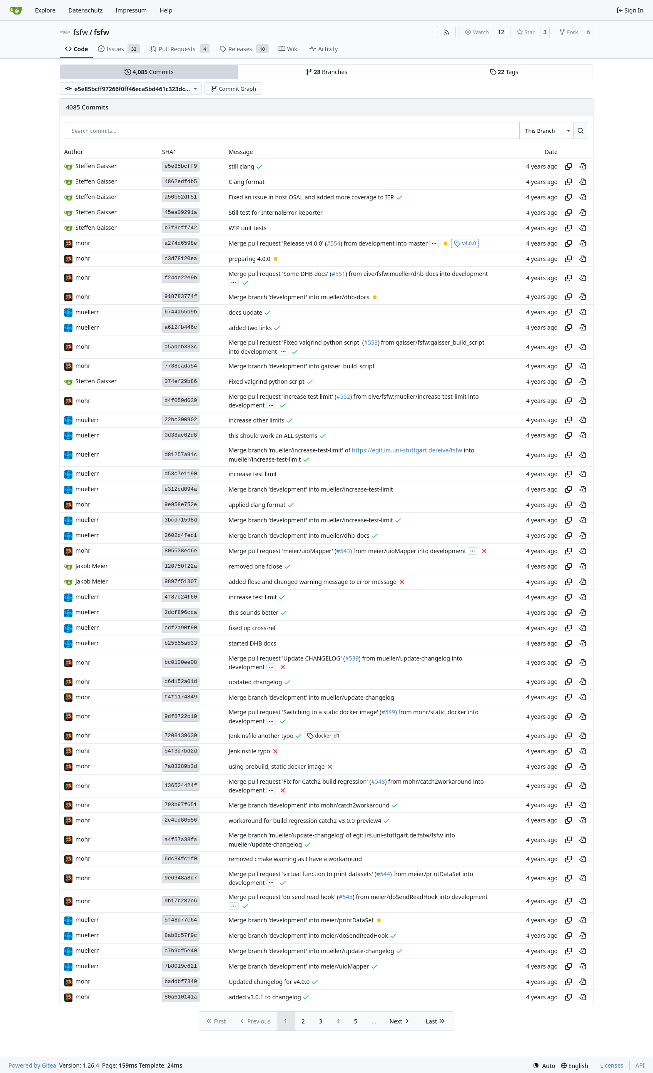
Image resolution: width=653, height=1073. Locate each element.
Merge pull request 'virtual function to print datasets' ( (302, 874)
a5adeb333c (180, 347)
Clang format (246, 182)
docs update (245, 312)
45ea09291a (180, 212)
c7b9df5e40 (180, 951)
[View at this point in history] (582, 166)
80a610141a (180, 997)
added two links (250, 328)
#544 (383, 874)
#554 (333, 243)
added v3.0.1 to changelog (265, 997)
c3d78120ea (180, 259)
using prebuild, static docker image (277, 766)
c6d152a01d (180, 681)
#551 (338, 274)
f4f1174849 (180, 697)
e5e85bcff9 (180, 166)
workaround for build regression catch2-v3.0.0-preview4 (305, 821)
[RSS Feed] (446, 32)
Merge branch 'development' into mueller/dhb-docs (299, 297)
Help (166, 10)
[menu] (544, 1066)
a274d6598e (180, 243)
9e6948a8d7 (180, 878)
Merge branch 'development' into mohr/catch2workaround (309, 805)
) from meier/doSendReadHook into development (420, 897)
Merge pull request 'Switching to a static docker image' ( (305, 712)
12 (501, 32)
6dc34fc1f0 (180, 859)
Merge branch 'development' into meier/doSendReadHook (308, 935)
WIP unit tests (248, 228)
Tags (504, 72)
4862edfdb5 (180, 182)
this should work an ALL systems (273, 436)
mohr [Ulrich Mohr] (82, 243)
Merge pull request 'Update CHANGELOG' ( (287, 658)
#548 (378, 781)
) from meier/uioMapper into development (408, 551)
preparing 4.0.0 (249, 259)
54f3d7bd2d (180, 751)
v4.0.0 (465, 243)
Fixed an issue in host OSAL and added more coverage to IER (311, 197)
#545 (346, 897)
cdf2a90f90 (180, 628)
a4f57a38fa (180, 840)
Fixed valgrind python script (266, 381)
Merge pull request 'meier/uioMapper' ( (282, 551)
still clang (241, 166)
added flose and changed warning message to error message (312, 582)
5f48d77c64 (180, 920)
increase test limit (253, 474)
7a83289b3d (180, 766)
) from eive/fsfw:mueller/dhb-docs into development (416, 274)
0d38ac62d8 (180, 435)
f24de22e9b (180, 278)
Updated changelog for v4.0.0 (269, 982)
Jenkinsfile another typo (261, 736)
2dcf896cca (180, 612)
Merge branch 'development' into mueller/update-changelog (311, 697)
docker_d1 (323, 735)
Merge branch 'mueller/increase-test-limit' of (290, 451)
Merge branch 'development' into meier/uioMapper (299, 966)
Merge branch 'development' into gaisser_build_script (302, 366)
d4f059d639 (180, 400)
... (434, 243)
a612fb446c (180, 327)
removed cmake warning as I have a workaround (295, 859)
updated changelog (255, 682)
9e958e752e (180, 505)
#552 (343, 396)
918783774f (180, 296)
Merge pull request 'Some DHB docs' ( (280, 274)
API (640, 1065)
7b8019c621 (180, 966)
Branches (326, 72)
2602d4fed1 (180, 535)
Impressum (131, 10)
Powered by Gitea (32, 1065)
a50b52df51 (180, 197)
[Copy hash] (568, 166)
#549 (388, 712)
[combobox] (546, 130)
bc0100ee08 (180, 662)
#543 (343, 551)
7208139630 (180, 736)
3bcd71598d (180, 520)
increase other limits (256, 420)
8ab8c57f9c (180, 935)
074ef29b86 (180, 381)
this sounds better (253, 612)
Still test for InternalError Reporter (276, 212)
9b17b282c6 (180, 901)
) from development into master (384, 243)
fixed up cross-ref (252, 628)
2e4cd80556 (180, 820)
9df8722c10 (180, 716)
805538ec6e (180, 551)
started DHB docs (252, 643)
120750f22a (180, 566)
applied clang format (257, 505)
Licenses (611, 1065)
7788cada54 (180, 366)
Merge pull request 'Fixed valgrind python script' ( (296, 343)
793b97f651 (180, 805)
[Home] (15, 10)
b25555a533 (180, 643)
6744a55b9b (180, 312)
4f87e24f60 (180, 597)
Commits (149, 72)
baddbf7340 (180, 982)
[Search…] (580, 130)
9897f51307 (180, 582)
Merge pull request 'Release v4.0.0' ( (277, 243)
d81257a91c (180, 455)
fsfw (80, 32)
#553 (371, 343)
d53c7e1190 (180, 474)
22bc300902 (180, 420)
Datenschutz (85, 10)
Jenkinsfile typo (249, 751)
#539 (352, 658)
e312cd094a (180, 489)
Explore (45, 10)
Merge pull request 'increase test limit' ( (282, 396)
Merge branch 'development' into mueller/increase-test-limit (311, 489)
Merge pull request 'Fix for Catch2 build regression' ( (300, 781)
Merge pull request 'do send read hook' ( (284, 897)
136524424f (180, 785)
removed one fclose (255, 566)
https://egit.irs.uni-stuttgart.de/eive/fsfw (407, 451)
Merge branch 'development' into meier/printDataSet (301, 920)
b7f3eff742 (180, 228)
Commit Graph (233, 88)
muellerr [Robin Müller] (87, 312)
